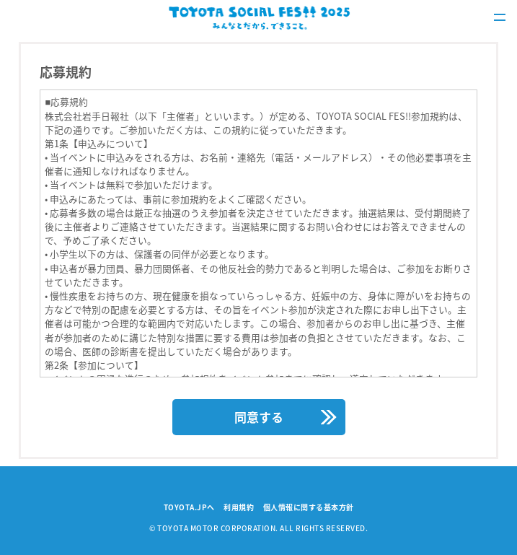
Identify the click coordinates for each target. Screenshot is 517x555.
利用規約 (239, 507)
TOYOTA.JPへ (189, 507)
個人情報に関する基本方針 (308, 507)
